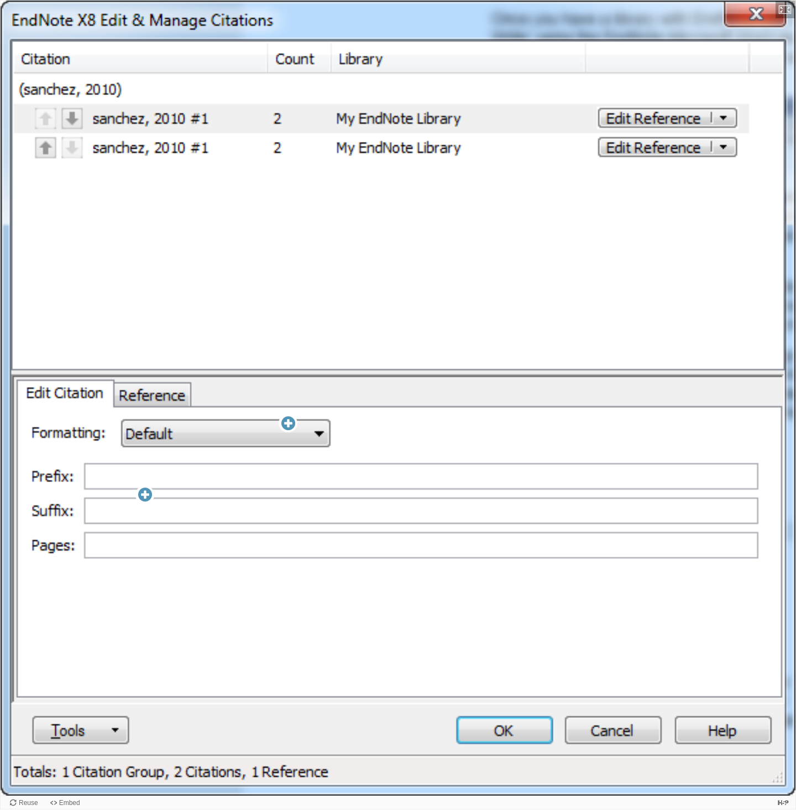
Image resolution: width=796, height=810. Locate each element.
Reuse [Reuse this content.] (28, 803)
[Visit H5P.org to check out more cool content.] (783, 802)
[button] (785, 9)
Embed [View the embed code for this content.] (69, 803)
